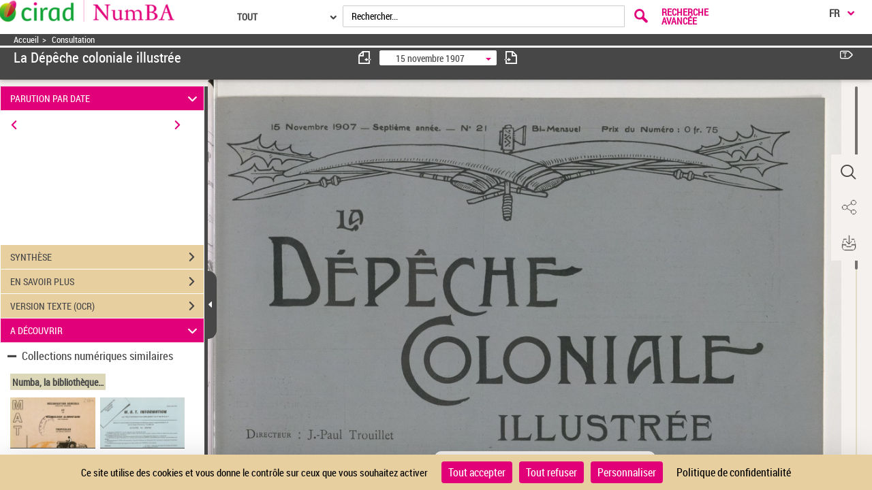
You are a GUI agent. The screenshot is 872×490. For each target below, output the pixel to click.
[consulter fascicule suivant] (511, 57)
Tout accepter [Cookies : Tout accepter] (476, 472)
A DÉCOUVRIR (106, 330)
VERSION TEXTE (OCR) (107, 306)
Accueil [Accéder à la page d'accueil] (26, 40)
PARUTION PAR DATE (106, 98)
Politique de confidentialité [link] (733, 472)
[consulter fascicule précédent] (365, 57)
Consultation (73, 40)
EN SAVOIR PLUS (107, 281)
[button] (848, 172)
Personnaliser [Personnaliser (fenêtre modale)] (626, 472)
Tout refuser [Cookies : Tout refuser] (551, 472)
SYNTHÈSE (107, 257)
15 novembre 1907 (430, 58)
